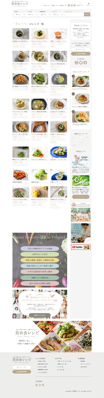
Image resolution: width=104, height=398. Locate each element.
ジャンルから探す (42, 372)
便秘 (40, 43)
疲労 (42, 69)
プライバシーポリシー (86, 364)
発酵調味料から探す (43, 369)
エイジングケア (37, 139)
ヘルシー (16, 43)
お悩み (16, 11)
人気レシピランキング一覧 (64, 361)
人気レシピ (46, 5)
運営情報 (83, 361)
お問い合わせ (84, 366)
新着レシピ (55, 5)
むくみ (22, 46)
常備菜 (34, 43)
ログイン (88, 4)
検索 (87, 14)
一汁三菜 (29, 11)
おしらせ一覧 (61, 369)
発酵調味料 (42, 11)
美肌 (53, 46)
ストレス (23, 69)
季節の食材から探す (43, 364)
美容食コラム (63, 5)
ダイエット (24, 43)
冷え (15, 139)
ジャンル (54, 11)
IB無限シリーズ (56, 137)
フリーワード (68, 11)
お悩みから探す (42, 361)
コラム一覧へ (82, 196)
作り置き (16, 46)
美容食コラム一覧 (62, 364)
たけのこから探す (42, 366)
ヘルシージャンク (18, 89)
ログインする (81, 49)
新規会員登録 (81, 54)
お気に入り (80, 4)
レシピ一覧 (60, 366)
